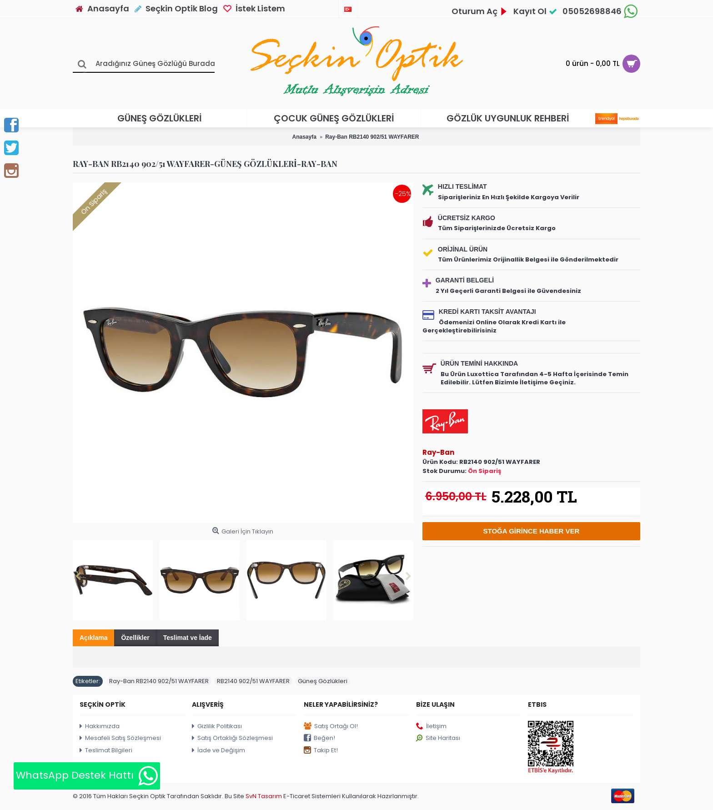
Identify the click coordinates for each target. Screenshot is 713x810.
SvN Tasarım (264, 796)
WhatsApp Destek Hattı (87, 776)
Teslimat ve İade (187, 637)
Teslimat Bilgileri (106, 750)
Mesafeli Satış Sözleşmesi (120, 738)
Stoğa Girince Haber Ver (531, 531)
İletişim (431, 726)
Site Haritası (438, 738)
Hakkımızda (100, 726)
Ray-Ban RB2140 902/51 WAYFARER (159, 681)
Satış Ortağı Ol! (331, 726)
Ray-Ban (438, 452)
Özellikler (135, 637)
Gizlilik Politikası (217, 726)
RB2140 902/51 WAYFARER (253, 681)
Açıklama (93, 637)
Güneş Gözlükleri (322, 681)
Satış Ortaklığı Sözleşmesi (232, 738)
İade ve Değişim (218, 750)
